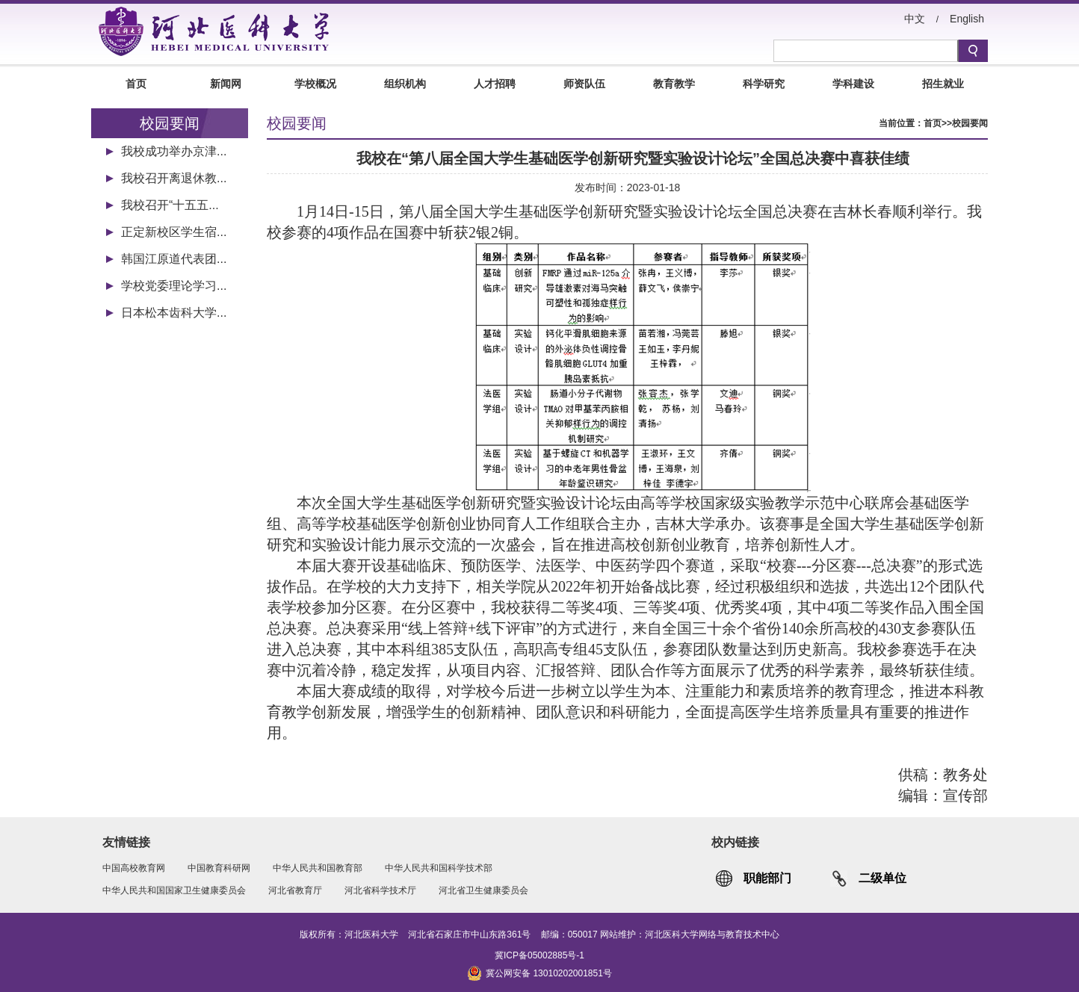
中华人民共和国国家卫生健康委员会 (174, 890)
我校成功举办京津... (173, 151)
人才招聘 (495, 84)
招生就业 (943, 84)
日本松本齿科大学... (173, 312)
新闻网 (225, 84)
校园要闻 (970, 123)
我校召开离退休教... (173, 178)
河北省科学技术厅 (380, 890)
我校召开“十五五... (170, 205)
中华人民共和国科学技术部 (438, 868)
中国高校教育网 (133, 868)
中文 (914, 19)
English (967, 19)
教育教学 (674, 84)
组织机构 (405, 84)
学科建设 (853, 84)
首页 (136, 84)
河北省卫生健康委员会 (483, 890)
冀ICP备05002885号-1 (539, 955)
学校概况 (315, 84)
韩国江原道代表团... (173, 258)
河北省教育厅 (295, 890)
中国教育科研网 (219, 868)
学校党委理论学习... (173, 285)
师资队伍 (584, 84)
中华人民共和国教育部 (317, 868)
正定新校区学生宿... (173, 232)
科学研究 (764, 84)
